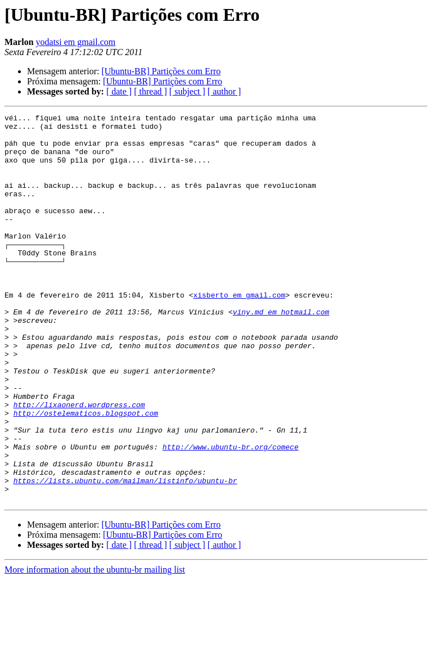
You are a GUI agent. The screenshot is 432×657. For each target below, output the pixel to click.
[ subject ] (187, 91)
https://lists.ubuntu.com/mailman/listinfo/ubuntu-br (125, 555)
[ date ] (119, 91)
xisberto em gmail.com (239, 332)
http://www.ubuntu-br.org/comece (231, 514)
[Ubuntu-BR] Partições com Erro (160, 71)
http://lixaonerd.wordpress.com (79, 463)
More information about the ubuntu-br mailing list (94, 647)
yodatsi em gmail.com (76, 42)
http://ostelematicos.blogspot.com (86, 474)
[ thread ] (150, 91)
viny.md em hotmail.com (281, 352)
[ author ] (224, 91)
